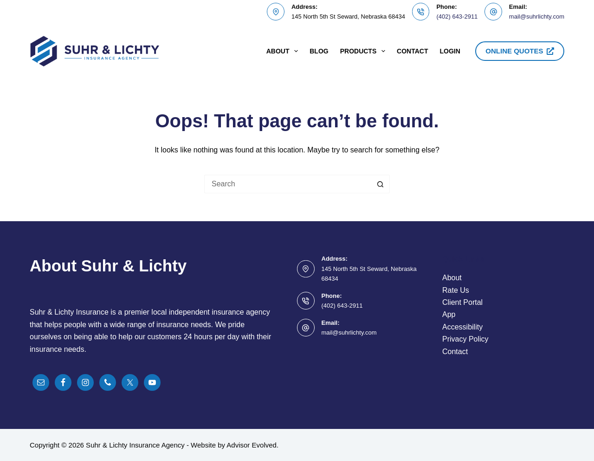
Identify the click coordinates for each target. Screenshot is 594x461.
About (284, 51)
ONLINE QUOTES (519, 51)
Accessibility (462, 327)
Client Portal (462, 302)
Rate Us (455, 290)
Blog (319, 51)
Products (364, 51)
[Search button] (380, 184)
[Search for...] (287, 184)
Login (449, 51)
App (448, 314)
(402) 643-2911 (457, 16)
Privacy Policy (465, 339)
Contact (412, 51)
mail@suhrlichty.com (536, 16)
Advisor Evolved (251, 445)
